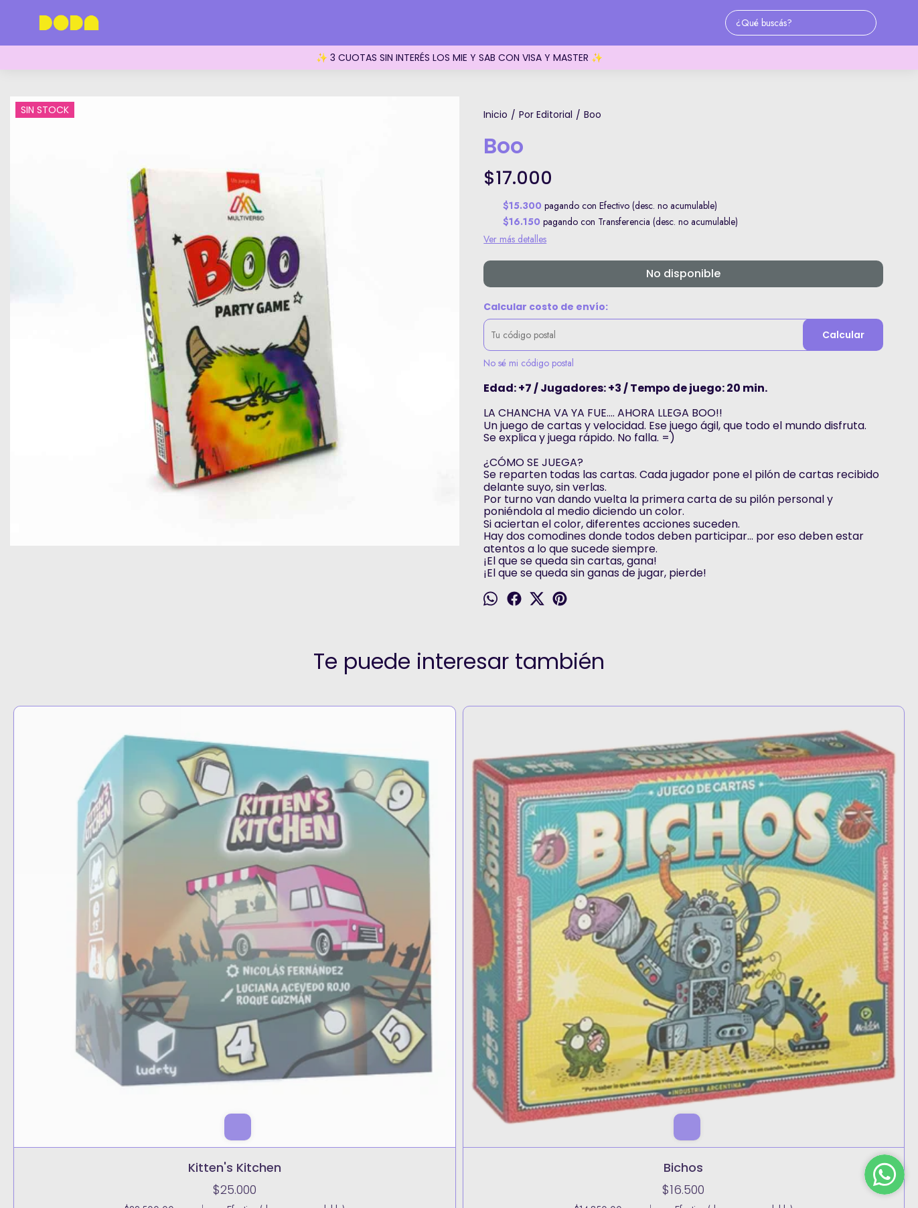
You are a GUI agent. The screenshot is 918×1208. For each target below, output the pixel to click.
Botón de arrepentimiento (642, 1161)
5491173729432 (459, 1101)
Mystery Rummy (818, 898)
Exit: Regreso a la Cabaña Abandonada (638, 907)
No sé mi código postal (528, 363)
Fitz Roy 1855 (459, 1080)
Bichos (279, 898)
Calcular (843, 335)
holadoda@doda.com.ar (459, 1122)
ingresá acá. (579, 1161)
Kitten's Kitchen (100, 898)
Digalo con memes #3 (459, 898)
